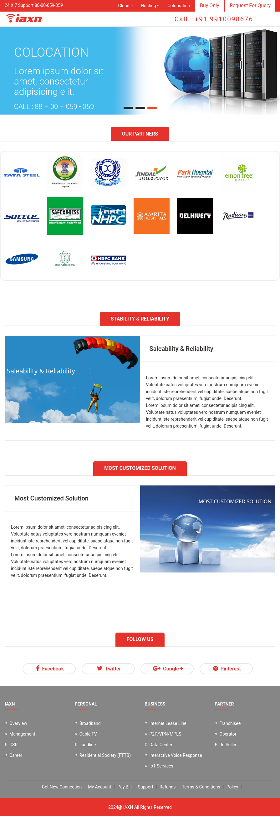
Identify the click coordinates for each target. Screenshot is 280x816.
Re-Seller (228, 744)
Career (15, 755)
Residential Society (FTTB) (105, 755)
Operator (227, 733)
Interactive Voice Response (176, 755)
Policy (232, 786)
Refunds (168, 786)
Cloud (124, 5)
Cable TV (88, 733)
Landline (87, 744)
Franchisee (230, 723)
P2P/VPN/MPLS (165, 733)
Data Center (161, 744)
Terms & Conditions (201, 786)
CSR (13, 744)
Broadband (90, 723)
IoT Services (161, 765)
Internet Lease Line (168, 723)
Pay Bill (124, 786)
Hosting (148, 5)
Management (22, 733)
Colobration (178, 5)
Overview (18, 723)
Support (145, 786)
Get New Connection (62, 786)
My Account (99, 786)
